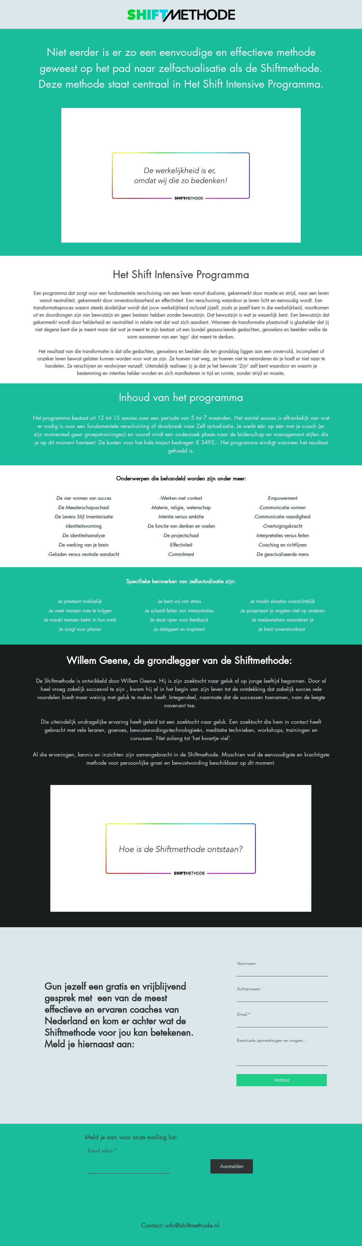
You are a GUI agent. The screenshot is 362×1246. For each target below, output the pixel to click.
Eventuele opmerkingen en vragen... (272, 1040)
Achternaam (248, 989)
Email (242, 1014)
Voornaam (246, 963)
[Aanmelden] (231, 1166)
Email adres (100, 1150)
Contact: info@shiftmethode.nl (180, 1225)
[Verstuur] (281, 1080)
